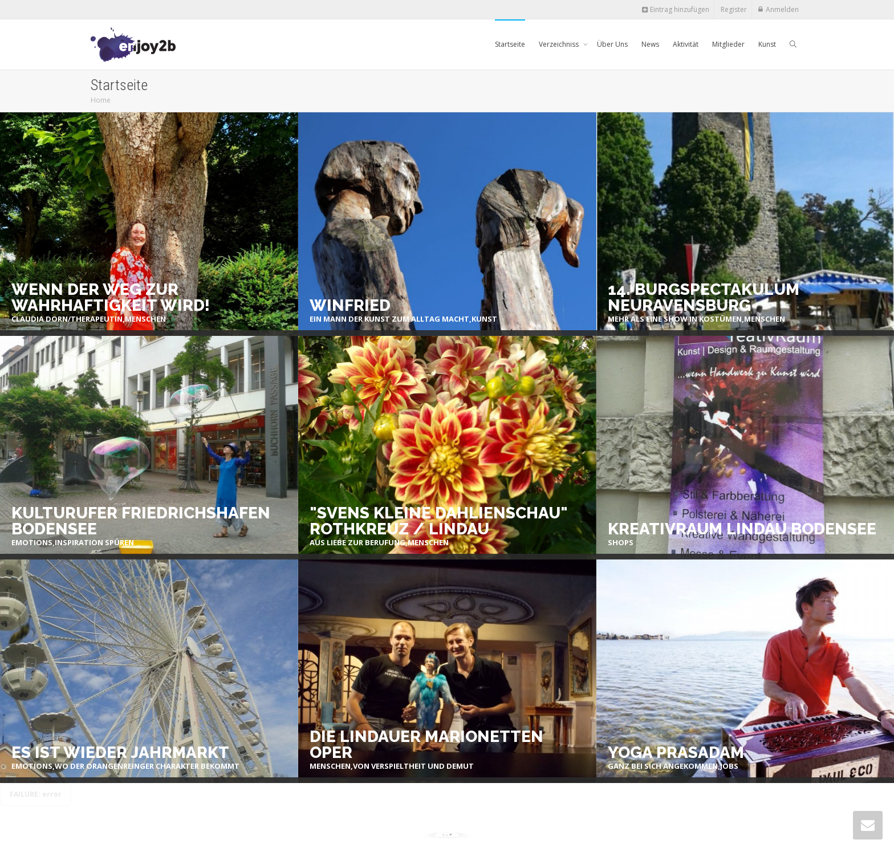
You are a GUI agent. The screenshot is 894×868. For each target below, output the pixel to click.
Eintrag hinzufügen (675, 9)
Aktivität (685, 44)
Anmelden (782, 9)
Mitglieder (728, 44)
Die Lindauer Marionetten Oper (426, 745)
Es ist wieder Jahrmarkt (120, 753)
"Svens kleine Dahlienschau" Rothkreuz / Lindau (439, 521)
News (650, 44)
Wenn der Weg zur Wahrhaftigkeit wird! (110, 298)
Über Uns (612, 44)
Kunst (767, 44)
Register (734, 9)
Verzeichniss (559, 44)
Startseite (510, 44)
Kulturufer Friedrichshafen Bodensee (140, 521)
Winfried (350, 306)
